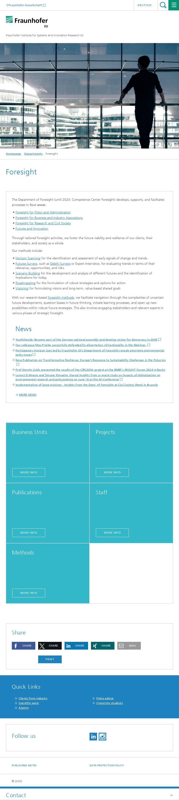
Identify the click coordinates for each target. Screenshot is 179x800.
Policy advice (105, 698)
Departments (33, 153)
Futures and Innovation (32, 229)
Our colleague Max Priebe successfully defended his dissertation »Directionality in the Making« (81, 345)
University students (109, 703)
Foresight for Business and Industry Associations (49, 218)
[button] (23, 646)
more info (28, 472)
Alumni (23, 707)
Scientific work (29, 703)
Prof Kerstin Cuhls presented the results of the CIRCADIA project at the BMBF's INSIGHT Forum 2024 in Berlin (90, 369)
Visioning (22, 288)
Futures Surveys (26, 264)
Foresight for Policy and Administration (43, 212)
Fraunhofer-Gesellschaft (25, 5)
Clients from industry (33, 698)
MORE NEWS (28, 394)
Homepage (13, 153)
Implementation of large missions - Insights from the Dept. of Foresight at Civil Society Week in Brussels (87, 384)
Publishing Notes (24, 765)
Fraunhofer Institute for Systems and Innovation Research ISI (44, 35)
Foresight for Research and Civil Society (43, 223)
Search (163, 5)
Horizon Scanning (28, 258)
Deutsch (145, 5)
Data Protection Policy (107, 765)
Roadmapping (26, 283)
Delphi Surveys (60, 264)
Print (49, 659)
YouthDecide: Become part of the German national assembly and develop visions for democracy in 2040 (86, 339)
